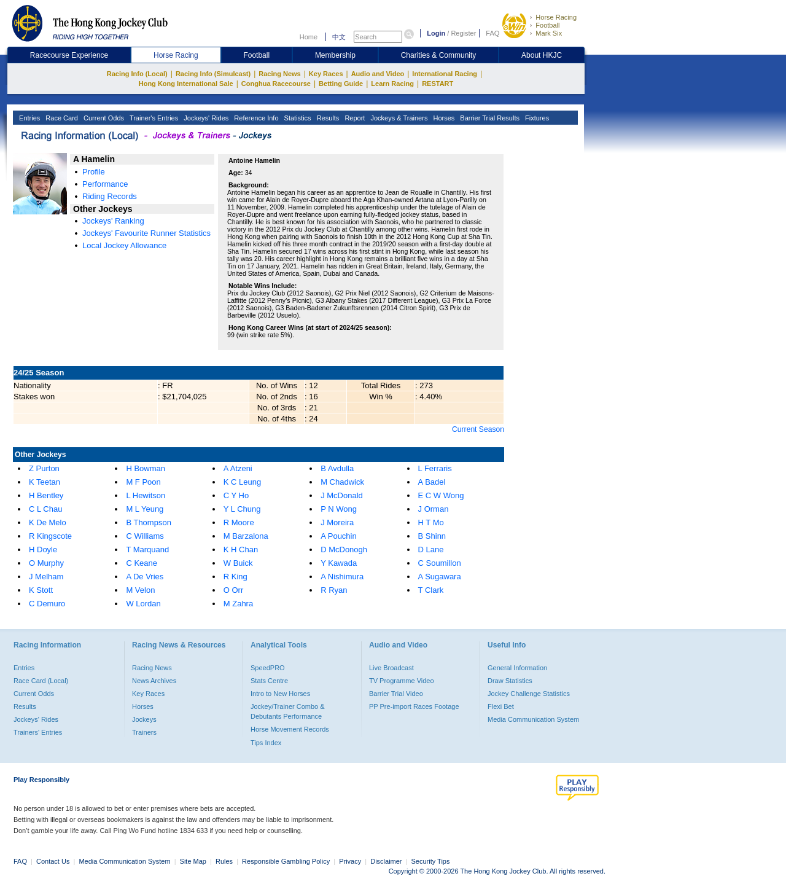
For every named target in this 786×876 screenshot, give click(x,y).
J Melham (46, 576)
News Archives (154, 680)
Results (327, 118)
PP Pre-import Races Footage (414, 706)
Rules (225, 861)
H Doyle (43, 549)
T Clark (431, 590)
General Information (517, 667)
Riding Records (109, 196)
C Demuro (47, 603)
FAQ (492, 33)
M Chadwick (342, 482)
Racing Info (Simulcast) (213, 73)
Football (547, 25)
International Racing (444, 73)
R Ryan (334, 590)
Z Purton (44, 468)
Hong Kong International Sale (186, 83)
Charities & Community (439, 55)
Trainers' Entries (38, 732)
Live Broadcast (391, 667)
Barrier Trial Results (488, 118)
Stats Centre (269, 680)
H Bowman (145, 468)
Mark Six (548, 33)
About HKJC (541, 55)
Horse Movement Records (290, 729)
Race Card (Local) (41, 680)
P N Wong (339, 509)
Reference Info (255, 118)
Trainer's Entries (153, 118)
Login (436, 33)
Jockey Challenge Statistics (529, 693)
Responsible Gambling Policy (286, 861)
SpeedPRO (268, 667)
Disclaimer (386, 861)
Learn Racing (392, 83)
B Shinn (432, 536)
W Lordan (143, 603)
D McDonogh (344, 549)
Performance (105, 184)
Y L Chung (242, 509)
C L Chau (45, 509)
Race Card (61, 118)
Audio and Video (378, 73)
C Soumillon (439, 563)
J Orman (433, 509)
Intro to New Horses (280, 693)
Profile (93, 171)
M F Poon (143, 482)
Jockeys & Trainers (397, 118)
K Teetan (44, 482)
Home (308, 37)
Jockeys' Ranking (113, 220)
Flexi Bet (501, 706)
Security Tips (430, 861)
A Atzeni (238, 468)
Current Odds (103, 118)
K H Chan (241, 549)
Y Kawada (339, 563)
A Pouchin (339, 536)
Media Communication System (533, 719)
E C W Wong (441, 495)
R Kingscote (50, 536)
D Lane (431, 549)
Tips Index (266, 742)
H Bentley (46, 495)
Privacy (350, 861)
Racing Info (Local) (137, 73)
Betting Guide (341, 83)
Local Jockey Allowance (124, 245)
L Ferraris (435, 468)
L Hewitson (145, 495)
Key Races (326, 73)
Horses (442, 118)
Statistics (296, 118)
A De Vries (144, 576)
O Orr (234, 590)
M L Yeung (144, 509)
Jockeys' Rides (205, 118)
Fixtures (536, 118)
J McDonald (342, 495)
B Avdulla (337, 468)
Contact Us (52, 861)
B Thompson (148, 522)
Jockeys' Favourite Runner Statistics (146, 233)
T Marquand (147, 549)
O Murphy (46, 563)
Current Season (478, 429)
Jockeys (144, 719)
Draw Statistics (510, 680)
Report (354, 118)
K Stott (41, 590)
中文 (339, 37)
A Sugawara (439, 576)
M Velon (140, 590)
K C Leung (242, 482)
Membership (335, 55)
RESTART (437, 83)
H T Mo (431, 522)
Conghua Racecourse (276, 83)
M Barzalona (246, 536)
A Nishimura (342, 576)
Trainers (144, 732)
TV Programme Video (401, 680)
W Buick (238, 563)
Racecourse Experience (69, 55)
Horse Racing (556, 17)
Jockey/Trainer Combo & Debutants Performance (288, 711)
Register (463, 33)
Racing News (279, 73)
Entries (28, 118)
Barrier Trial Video (396, 693)
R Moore (239, 522)
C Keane (141, 563)
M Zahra (238, 603)
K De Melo (47, 522)
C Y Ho (236, 495)
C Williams (144, 536)
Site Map (193, 861)
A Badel (432, 482)
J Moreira (337, 522)
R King (235, 576)
